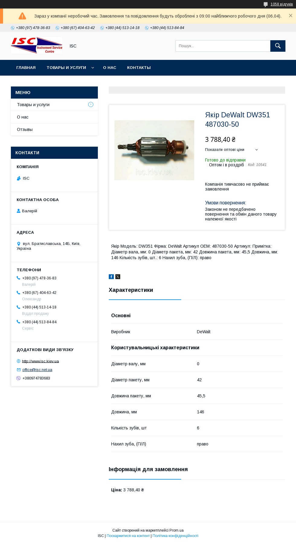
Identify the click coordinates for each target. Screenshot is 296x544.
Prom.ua (176, 530)
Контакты (139, 67)
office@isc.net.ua (37, 369)
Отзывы (25, 129)
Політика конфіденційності (175, 536)
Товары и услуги (66, 67)
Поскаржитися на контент (128, 536)
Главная (26, 67)
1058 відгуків (282, 4)
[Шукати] (277, 46)
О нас (109, 67)
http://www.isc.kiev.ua (40, 361)
